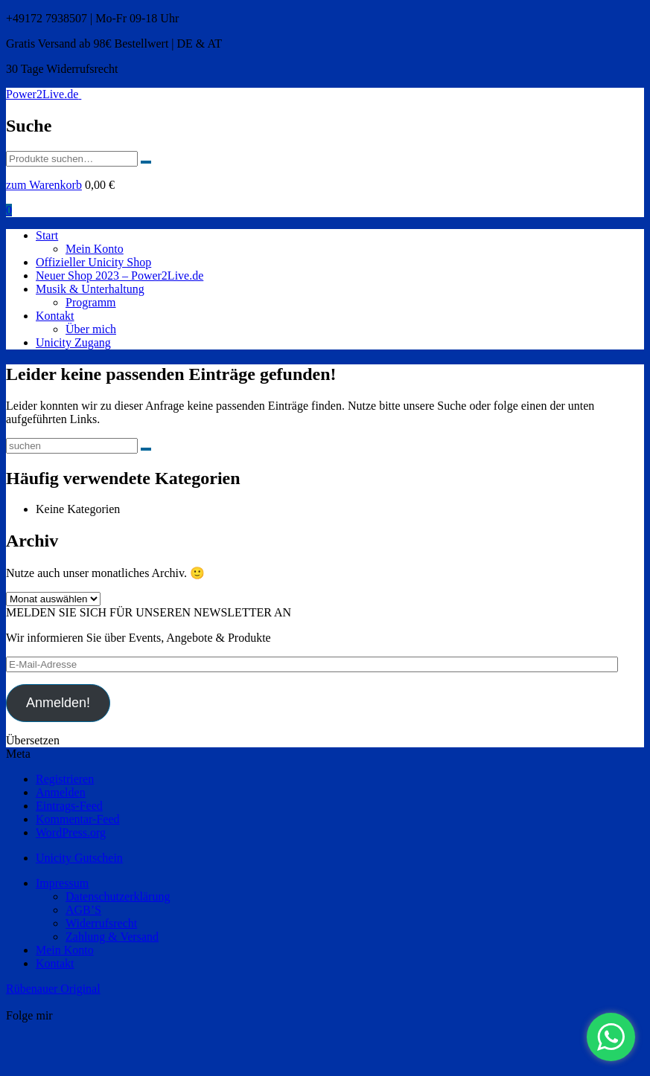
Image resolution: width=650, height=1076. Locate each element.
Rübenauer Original (53, 988)
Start (47, 235)
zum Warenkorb (44, 184)
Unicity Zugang (73, 342)
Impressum (62, 883)
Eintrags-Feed (69, 805)
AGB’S (83, 909)
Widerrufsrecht (101, 923)
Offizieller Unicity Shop (93, 262)
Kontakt (55, 315)
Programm (91, 302)
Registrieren (65, 779)
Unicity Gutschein (79, 857)
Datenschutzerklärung (118, 896)
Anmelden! (58, 702)
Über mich (91, 329)
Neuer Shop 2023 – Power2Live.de (119, 275)
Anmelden (61, 792)
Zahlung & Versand (112, 936)
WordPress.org (71, 832)
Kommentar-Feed (78, 819)
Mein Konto (95, 248)
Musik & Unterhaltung (90, 289)
